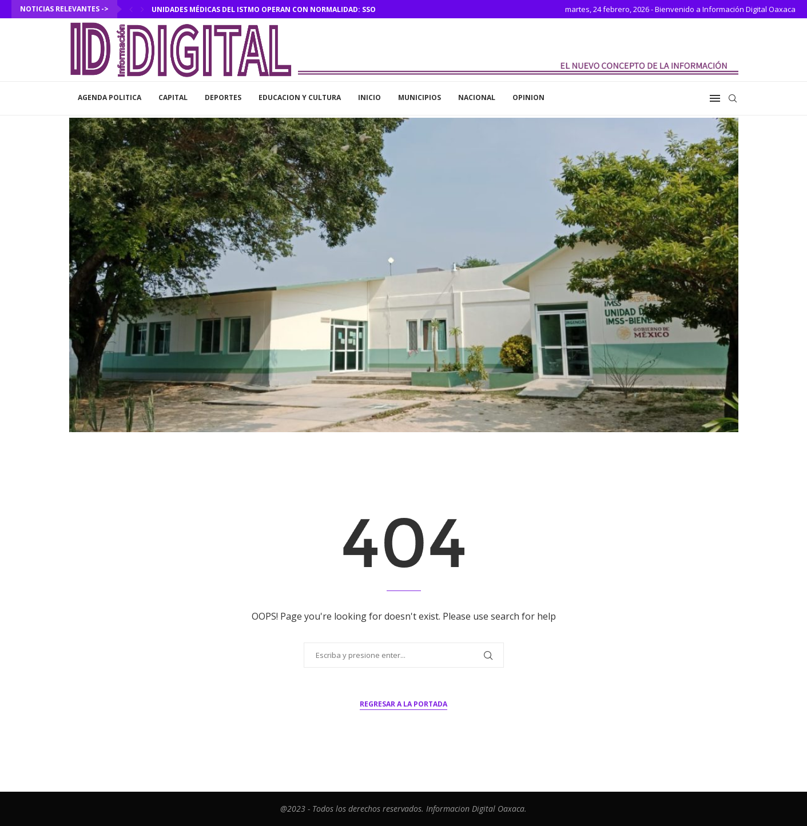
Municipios (419, 97)
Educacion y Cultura (300, 97)
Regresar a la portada (403, 704)
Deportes (223, 97)
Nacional (476, 97)
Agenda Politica (109, 97)
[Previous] (131, 9)
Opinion (528, 97)
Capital (173, 97)
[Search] (732, 98)
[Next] (142, 9)
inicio (369, 97)
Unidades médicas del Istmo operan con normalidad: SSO (265, 9)
